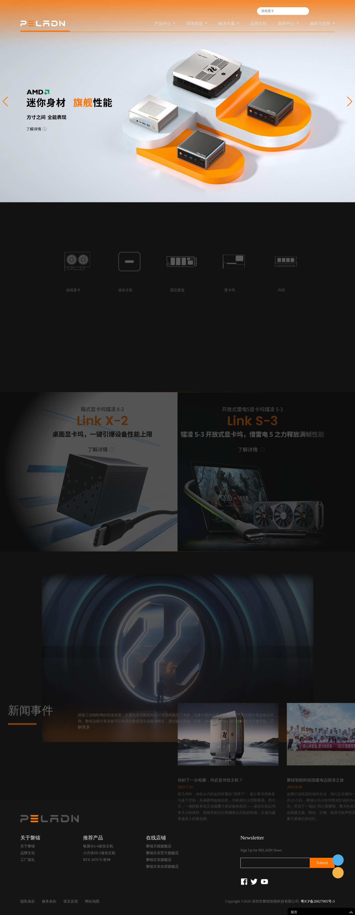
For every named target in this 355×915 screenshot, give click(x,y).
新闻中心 (286, 23)
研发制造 (195, 23)
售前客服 (338, 872)
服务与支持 (320, 23)
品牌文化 (258, 23)
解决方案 (226, 23)
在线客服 (338, 860)
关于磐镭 (27, 846)
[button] (350, 102)
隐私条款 (27, 901)
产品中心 (163, 23)
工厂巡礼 (27, 860)
